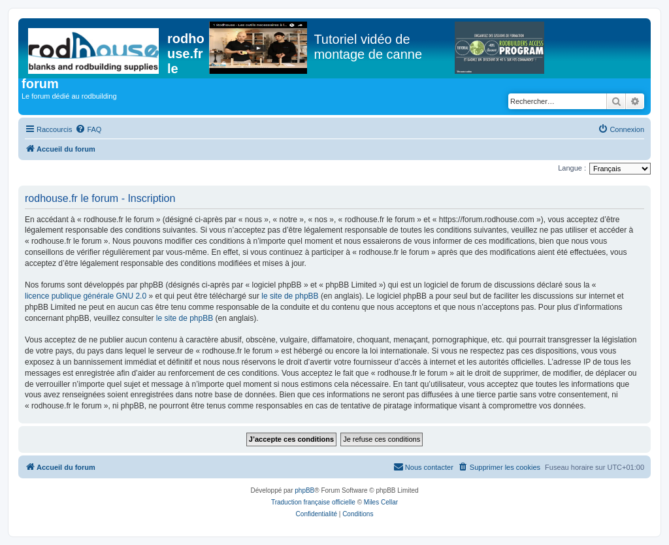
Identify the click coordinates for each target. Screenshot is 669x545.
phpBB (304, 490)
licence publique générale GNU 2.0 (85, 296)
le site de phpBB (289, 296)
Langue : (572, 168)
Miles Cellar (381, 502)
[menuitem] (88, 129)
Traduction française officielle (313, 502)
